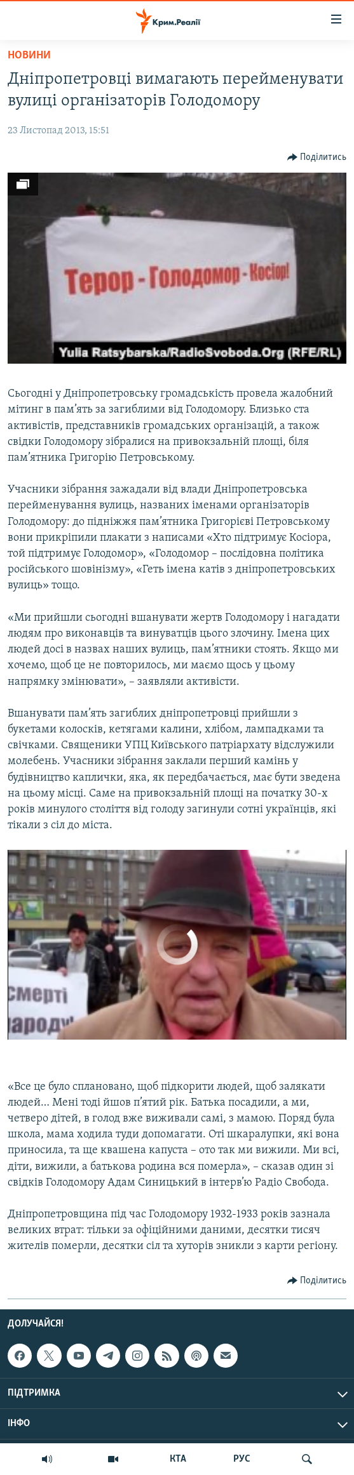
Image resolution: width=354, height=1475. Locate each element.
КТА (178, 1459)
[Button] (317, 157)
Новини (29, 56)
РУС (241, 1459)
